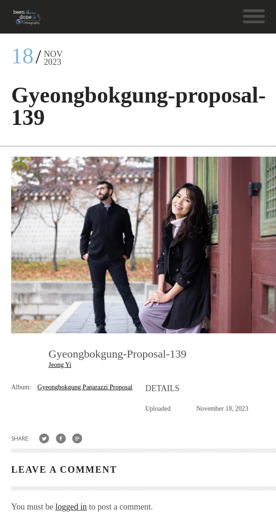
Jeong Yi (59, 364)
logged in (71, 506)
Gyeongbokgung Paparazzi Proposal (84, 387)
